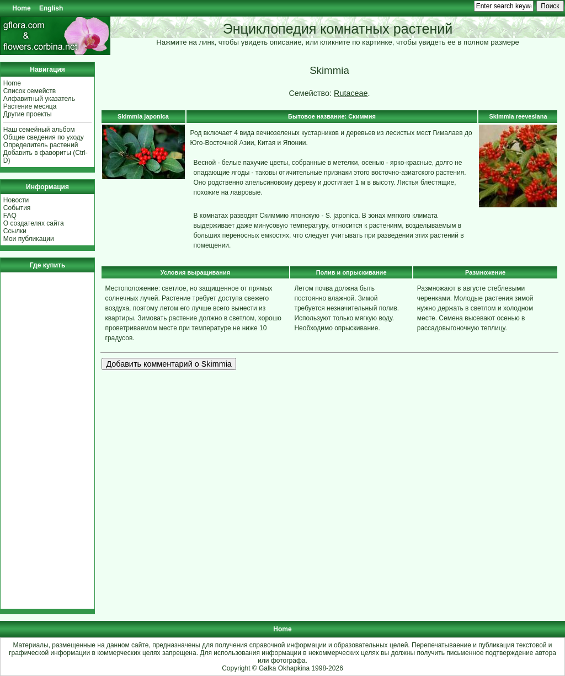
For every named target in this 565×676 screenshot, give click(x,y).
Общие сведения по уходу (43, 137)
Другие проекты (27, 114)
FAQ (10, 215)
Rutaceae (351, 93)
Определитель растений (40, 145)
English (51, 8)
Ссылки (14, 231)
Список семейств (29, 91)
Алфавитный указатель (39, 99)
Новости (16, 200)
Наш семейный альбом (39, 129)
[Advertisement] (36, 440)
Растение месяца (30, 106)
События (17, 208)
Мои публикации (28, 239)
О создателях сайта (33, 223)
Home (21, 8)
